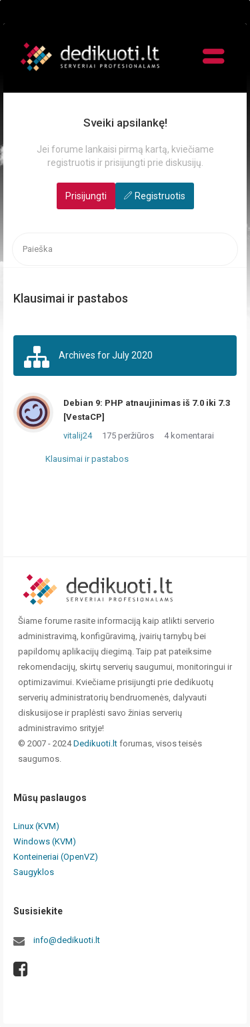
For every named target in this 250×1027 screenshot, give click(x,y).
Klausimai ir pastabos (87, 459)
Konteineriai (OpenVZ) (55, 857)
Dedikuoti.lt (95, 743)
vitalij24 (77, 436)
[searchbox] (125, 250)
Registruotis (160, 196)
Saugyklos (33, 872)
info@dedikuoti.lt (66, 940)
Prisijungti (86, 196)
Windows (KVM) (44, 841)
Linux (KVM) (36, 826)
